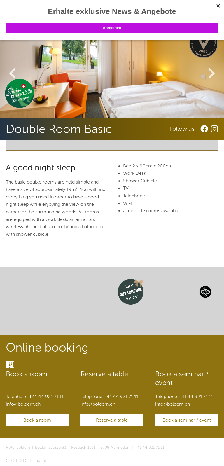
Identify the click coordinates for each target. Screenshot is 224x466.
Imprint (39, 461)
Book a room (37, 420)
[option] (112, 74)
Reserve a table (112, 420)
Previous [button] (12, 74)
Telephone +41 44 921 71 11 (35, 396)
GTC (10, 461)
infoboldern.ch (23, 404)
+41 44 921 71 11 (149, 448)
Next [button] (211, 74)
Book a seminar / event (186, 420)
